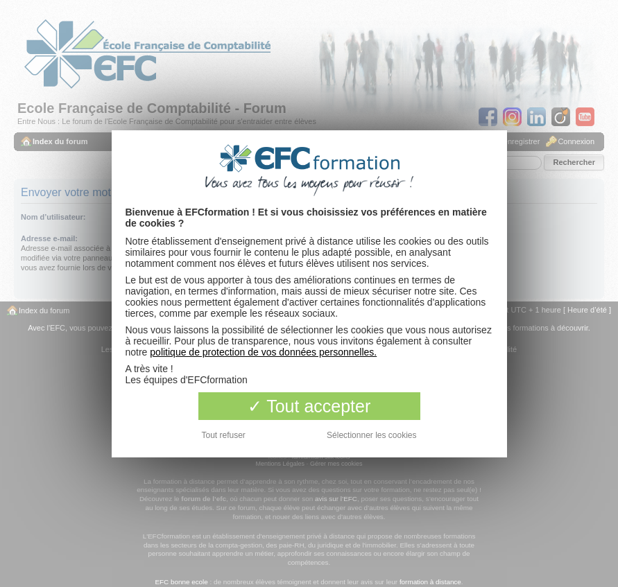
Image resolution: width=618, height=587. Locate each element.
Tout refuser (224, 435)
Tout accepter (309, 406)
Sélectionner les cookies (371, 435)
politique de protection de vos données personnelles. (263, 352)
